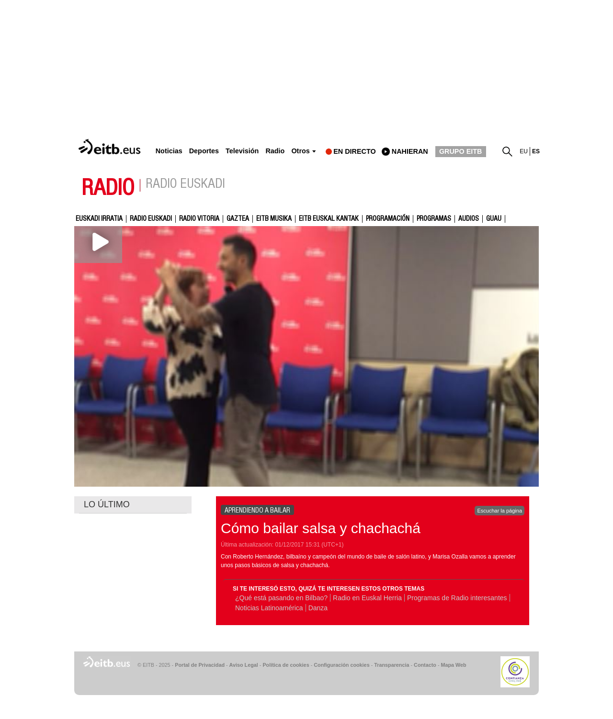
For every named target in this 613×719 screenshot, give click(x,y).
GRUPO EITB (460, 151)
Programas (434, 219)
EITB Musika (274, 219)
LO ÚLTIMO (107, 504)
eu (524, 151)
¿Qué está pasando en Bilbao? (281, 598)
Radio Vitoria (199, 219)
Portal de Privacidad (200, 665)
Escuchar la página (499, 511)
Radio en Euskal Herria (367, 598)
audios (468, 219)
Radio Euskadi (151, 219)
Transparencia (391, 665)
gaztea (238, 219)
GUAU (493, 219)
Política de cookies (285, 665)
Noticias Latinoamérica (269, 608)
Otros (300, 151)
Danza (318, 608)
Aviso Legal (243, 665)
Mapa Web (453, 665)
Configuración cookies (341, 665)
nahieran (410, 151)
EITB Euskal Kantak (329, 219)
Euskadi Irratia (99, 219)
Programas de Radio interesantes (457, 598)
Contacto (425, 665)
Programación (387, 219)
